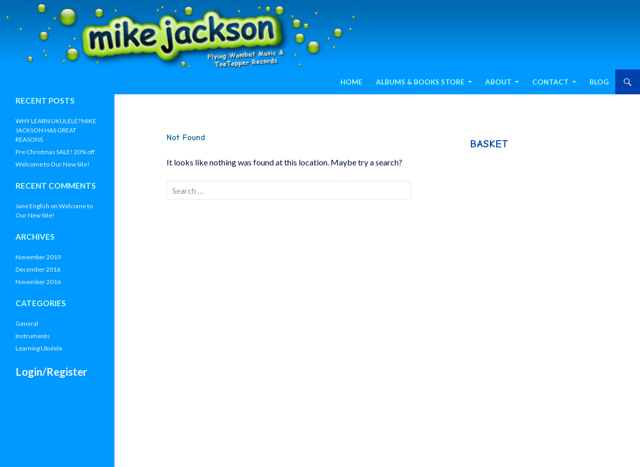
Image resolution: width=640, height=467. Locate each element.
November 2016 (38, 282)
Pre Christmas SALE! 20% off (55, 152)
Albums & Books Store (420, 82)
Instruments (32, 336)
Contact (550, 82)
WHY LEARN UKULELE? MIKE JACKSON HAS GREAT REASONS (55, 130)
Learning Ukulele (38, 348)
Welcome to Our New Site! (52, 164)
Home (351, 82)
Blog (599, 82)
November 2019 (38, 257)
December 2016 (37, 269)
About (498, 82)
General (26, 323)
